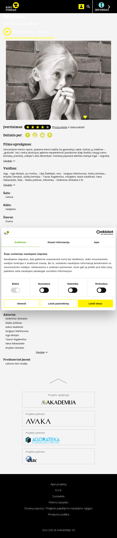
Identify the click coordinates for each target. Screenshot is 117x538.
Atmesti (21, 303)
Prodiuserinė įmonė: (17, 359)
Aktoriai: (9, 314)
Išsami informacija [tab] (59, 242)
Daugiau (7, 161)
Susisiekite (58, 496)
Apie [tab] (96, 242)
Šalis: (7, 193)
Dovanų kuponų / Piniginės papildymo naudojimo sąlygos (58, 508)
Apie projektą (58, 484)
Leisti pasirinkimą (58, 303)
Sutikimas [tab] (20, 242)
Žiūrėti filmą (18, 32)
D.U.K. (58, 490)
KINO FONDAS (12, 6)
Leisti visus (95, 303)
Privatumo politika (58, 514)
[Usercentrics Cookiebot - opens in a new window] (98, 232)
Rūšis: (7, 205)
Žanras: (8, 217)
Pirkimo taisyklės (58, 502)
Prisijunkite (59, 127)
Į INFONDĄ (102, 6)
